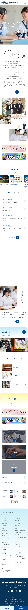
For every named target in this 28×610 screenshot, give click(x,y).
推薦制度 (4, 549)
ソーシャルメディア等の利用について (19, 559)
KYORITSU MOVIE (19, 549)
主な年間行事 (5, 533)
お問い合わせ (17, 564)
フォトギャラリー (6, 538)
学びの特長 (17, 523)
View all (24, 333)
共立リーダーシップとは (11, 278)
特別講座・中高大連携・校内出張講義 (20, 531)
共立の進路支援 (5, 544)
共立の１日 (4, 530)
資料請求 (21, 608)
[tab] (6, 192)
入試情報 (3, 553)
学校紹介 (3, 518)
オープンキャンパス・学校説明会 (7, 556)
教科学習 (17, 525)
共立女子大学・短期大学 (17, 599)
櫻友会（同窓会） (9, 603)
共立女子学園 (8, 599)
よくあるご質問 (7, 483)
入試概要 (5, 477)
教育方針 (17, 520)
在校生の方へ (17, 542)
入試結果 (4, 562)
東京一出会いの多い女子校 (7, 512)
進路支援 (3, 542)
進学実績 (4, 547)
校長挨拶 (4, 520)
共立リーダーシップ (5, 514)
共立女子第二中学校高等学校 (10, 601)
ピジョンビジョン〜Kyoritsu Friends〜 (6, 571)
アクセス (7, 608)
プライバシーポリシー (19, 562)
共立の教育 (17, 518)
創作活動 (17, 534)
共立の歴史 (4, 523)
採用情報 (16, 554)
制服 (3, 528)
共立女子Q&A (5, 574)
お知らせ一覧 (12, 237)
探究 (16, 528)
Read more (12, 92)
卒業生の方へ (17, 544)
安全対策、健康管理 (18, 556)
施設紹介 (4, 525)
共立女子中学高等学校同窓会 (14, 605)
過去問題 (4, 564)
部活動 (3, 535)
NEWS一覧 (17, 546)
